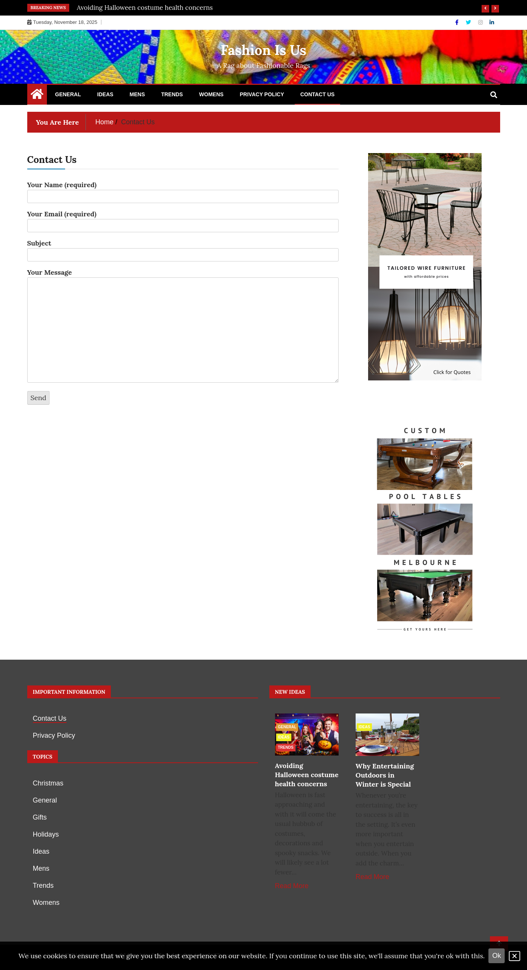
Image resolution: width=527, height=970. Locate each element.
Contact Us (317, 94)
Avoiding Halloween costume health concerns (145, 7)
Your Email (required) (183, 220)
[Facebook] (457, 22)
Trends (172, 94)
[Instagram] (481, 22)
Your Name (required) (183, 190)
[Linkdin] (492, 22)
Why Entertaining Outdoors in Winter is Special (385, 775)
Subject (183, 249)
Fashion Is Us (263, 50)
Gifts (40, 817)
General (68, 94)
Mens (137, 94)
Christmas (48, 783)
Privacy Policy (262, 94)
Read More (292, 886)
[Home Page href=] (37, 96)
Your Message (183, 326)
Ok (496, 955)
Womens (211, 94)
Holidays (46, 834)
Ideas (105, 94)
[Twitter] (469, 22)
